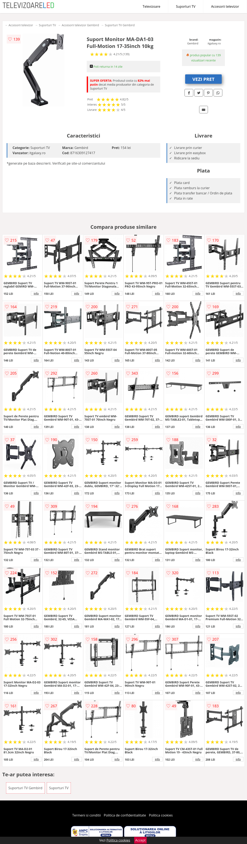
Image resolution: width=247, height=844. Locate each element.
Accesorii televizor (225, 6)
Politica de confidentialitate (125, 815)
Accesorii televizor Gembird (80, 25)
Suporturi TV (185, 6)
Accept (140, 840)
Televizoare (151, 6)
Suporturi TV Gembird (120, 25)
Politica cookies (161, 815)
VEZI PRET (203, 79)
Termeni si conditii (86, 815)
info (36, 293)
